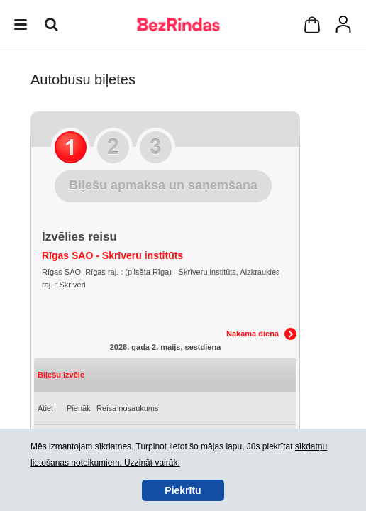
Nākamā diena (252, 333)
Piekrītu (183, 490)
